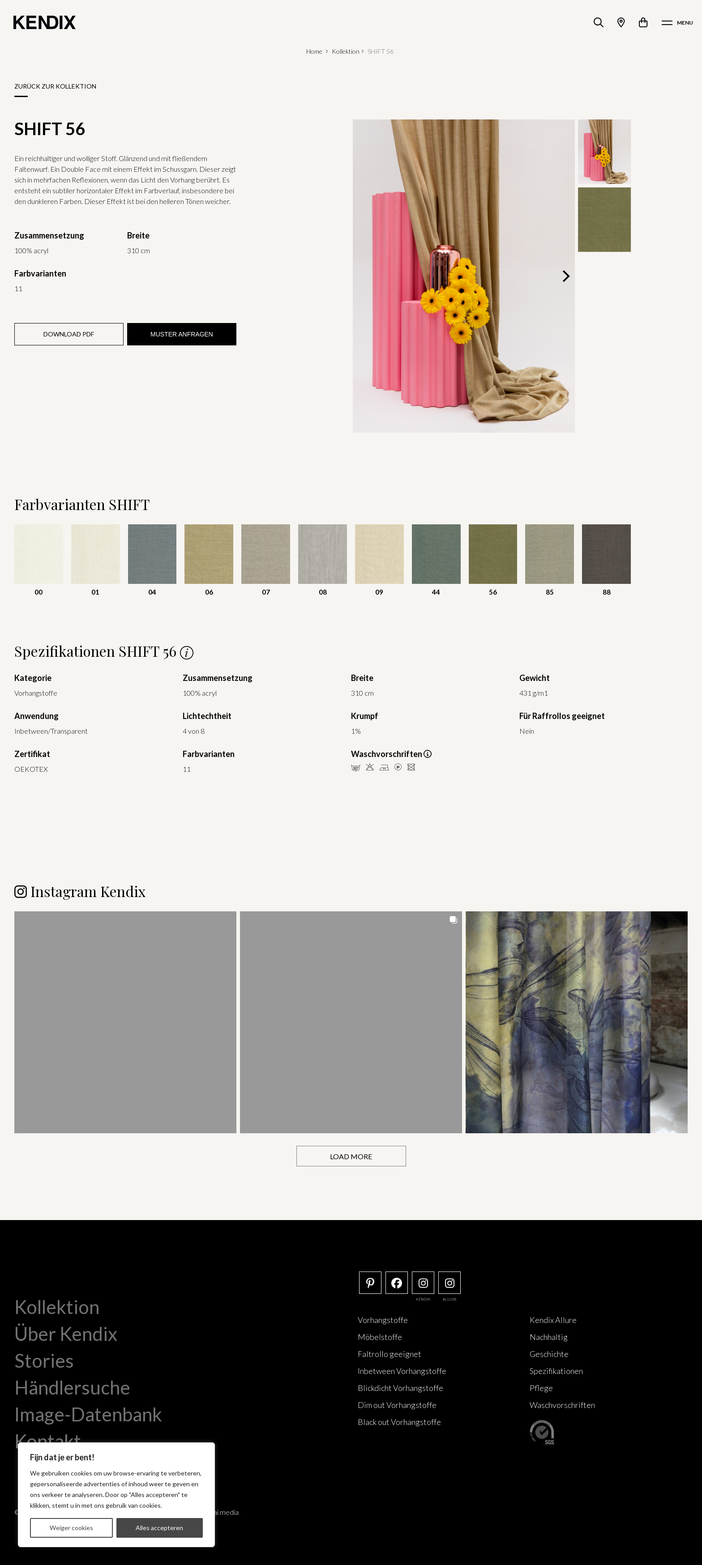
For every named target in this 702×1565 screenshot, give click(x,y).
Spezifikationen (556, 1370)
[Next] (565, 276)
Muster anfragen (181, 334)
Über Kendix (65, 1333)
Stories (44, 1360)
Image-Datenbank (88, 1414)
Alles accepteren (159, 1527)
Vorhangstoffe (383, 1319)
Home (314, 51)
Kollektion (346, 51)
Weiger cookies (71, 1527)
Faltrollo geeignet (389, 1353)
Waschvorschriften (562, 1404)
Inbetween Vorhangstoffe (402, 1370)
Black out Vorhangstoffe (399, 1421)
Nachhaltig (549, 1336)
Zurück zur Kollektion (55, 86)
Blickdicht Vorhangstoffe (400, 1387)
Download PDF (68, 334)
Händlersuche (72, 1387)
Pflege (541, 1387)
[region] (116, 1494)
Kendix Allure (553, 1319)
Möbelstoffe (380, 1336)
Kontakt (47, 1440)
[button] (125, 1022)
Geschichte (549, 1353)
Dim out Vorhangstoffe (397, 1404)
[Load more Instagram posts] (351, 1155)
